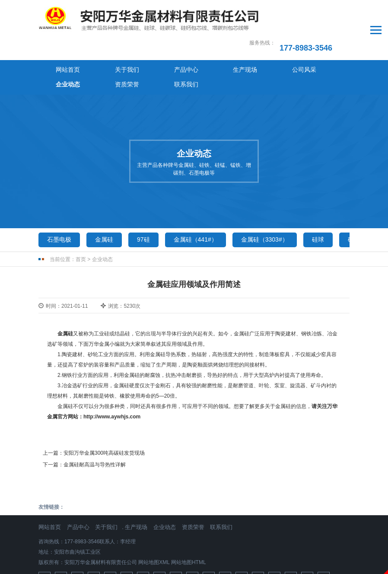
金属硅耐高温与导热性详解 (95, 426)
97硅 (143, 200)
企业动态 (252, 44)
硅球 (318, 200)
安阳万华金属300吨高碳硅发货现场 (104, 414)
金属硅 (104, 200)
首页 (81, 220)
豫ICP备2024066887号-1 (194, 558)
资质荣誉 (291, 44)
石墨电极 (59, 200)
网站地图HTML (188, 523)
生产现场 (174, 44)
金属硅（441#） (195, 200)
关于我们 (97, 44)
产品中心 (136, 44)
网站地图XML (153, 523)
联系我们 (330, 44)
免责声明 (194, 569)
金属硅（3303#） (264, 200)
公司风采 (213, 44)
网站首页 (58, 44)
